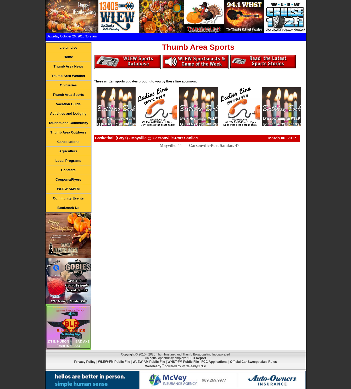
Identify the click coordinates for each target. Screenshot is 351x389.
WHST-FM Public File (183, 362)
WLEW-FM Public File (114, 362)
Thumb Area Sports (68, 95)
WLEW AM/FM (68, 189)
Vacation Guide (68, 104)
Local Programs (68, 161)
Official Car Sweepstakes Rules (253, 362)
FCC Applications (214, 362)
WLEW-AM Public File (149, 362)
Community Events (68, 198)
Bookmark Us (68, 208)
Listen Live (68, 47)
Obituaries (68, 85)
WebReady (153, 366)
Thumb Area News (68, 66)
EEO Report (197, 358)
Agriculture (68, 151)
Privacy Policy (84, 362)
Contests (68, 170)
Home (68, 57)
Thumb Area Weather (68, 76)
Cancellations (68, 142)
